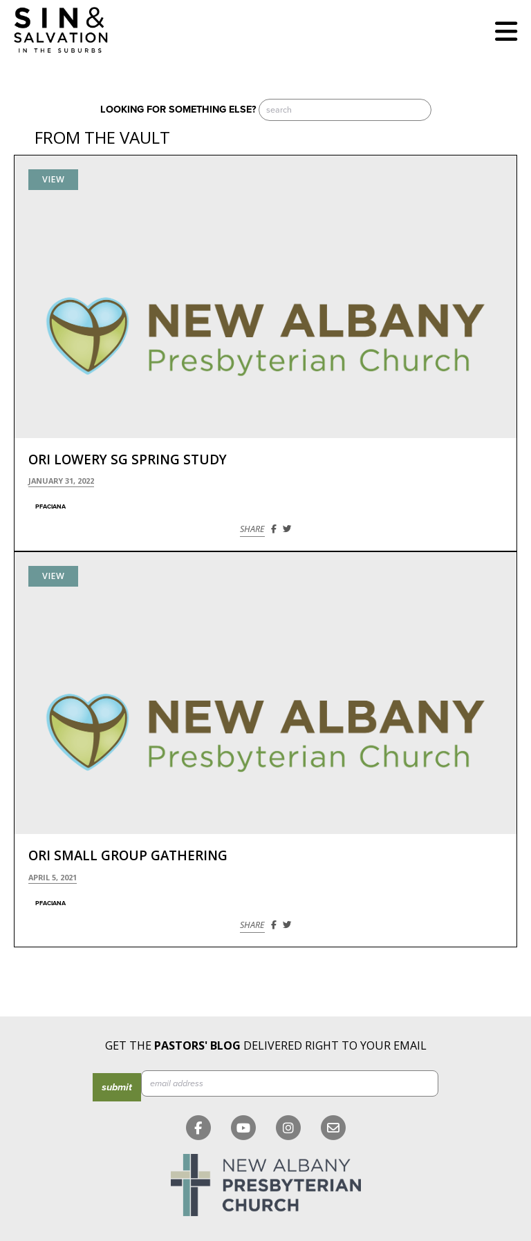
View (53, 179)
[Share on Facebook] (274, 529)
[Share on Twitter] (287, 529)
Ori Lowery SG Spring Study (127, 459)
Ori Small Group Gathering (127, 855)
